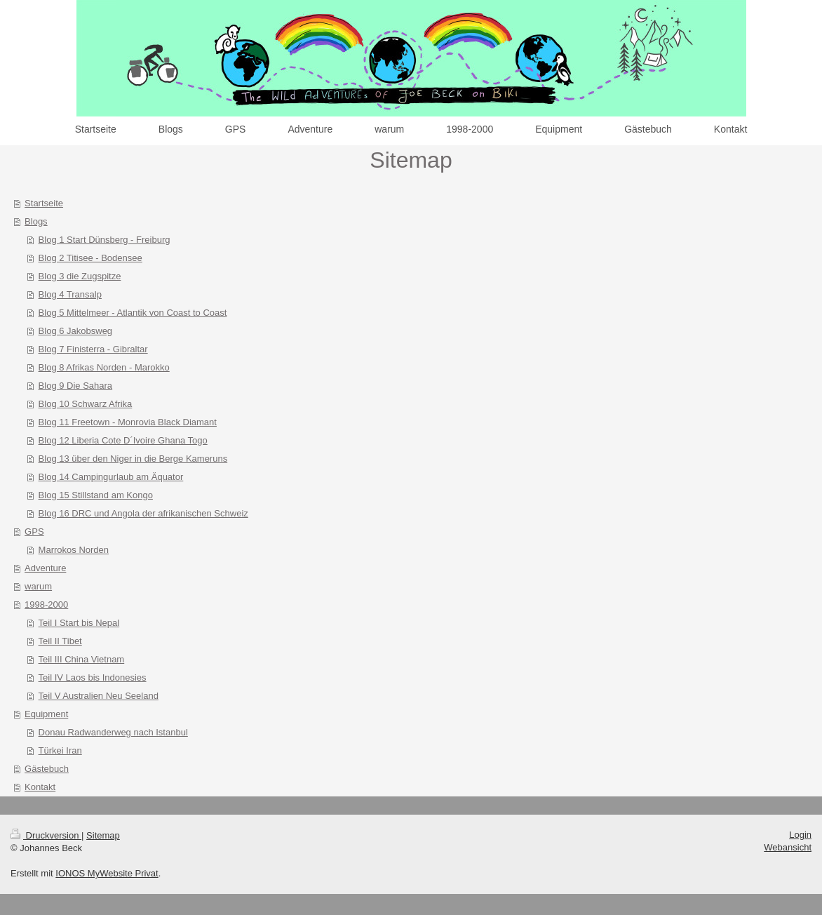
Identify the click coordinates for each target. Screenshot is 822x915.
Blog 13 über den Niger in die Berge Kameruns (133, 458)
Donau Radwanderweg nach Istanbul (113, 732)
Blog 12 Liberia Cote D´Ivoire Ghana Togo (123, 440)
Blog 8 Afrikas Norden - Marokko (104, 367)
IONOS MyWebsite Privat (106, 873)
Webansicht (787, 847)
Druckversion (46, 835)
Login (800, 834)
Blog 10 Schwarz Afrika (86, 404)
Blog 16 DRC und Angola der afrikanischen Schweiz (143, 513)
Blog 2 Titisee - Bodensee (90, 258)
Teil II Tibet (60, 641)
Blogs (36, 221)
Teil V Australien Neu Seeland (99, 695)
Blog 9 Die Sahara (76, 385)
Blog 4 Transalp (70, 294)
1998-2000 (46, 604)
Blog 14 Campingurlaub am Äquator (111, 477)
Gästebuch (47, 768)
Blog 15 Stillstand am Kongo (96, 495)
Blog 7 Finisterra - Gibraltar (93, 349)
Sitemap (103, 835)
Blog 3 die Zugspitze (80, 276)
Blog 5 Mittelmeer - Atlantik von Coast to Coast (133, 312)
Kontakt (40, 787)
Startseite (44, 203)
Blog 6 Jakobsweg (76, 331)
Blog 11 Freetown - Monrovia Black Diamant (128, 422)
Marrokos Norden (74, 550)
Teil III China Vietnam (82, 659)
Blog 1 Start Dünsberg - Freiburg (104, 239)
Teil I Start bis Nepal (79, 622)
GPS (34, 531)
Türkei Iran (60, 750)
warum (38, 586)
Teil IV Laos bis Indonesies (93, 677)
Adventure (45, 568)
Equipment (46, 714)
